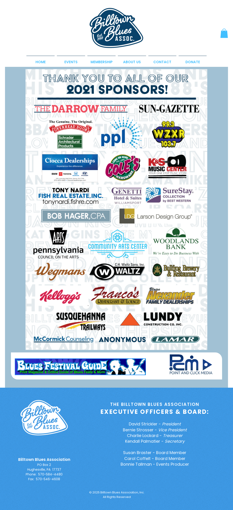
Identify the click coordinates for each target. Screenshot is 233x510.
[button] (224, 33)
